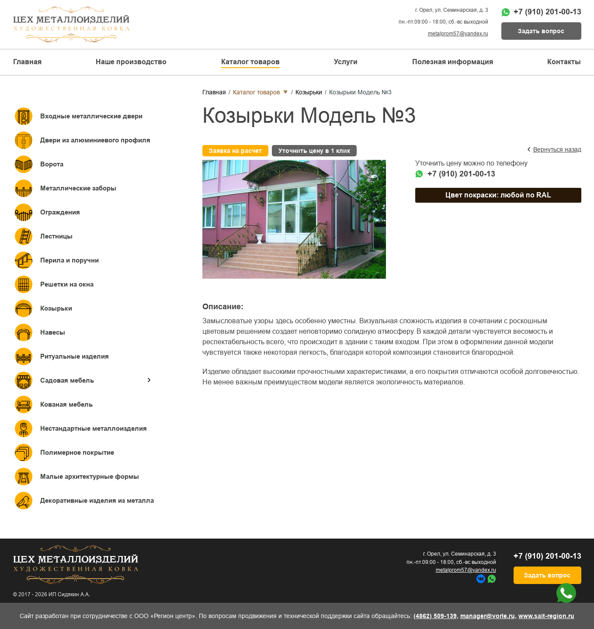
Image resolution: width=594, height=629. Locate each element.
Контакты (564, 62)
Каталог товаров (256, 92)
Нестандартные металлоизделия (93, 428)
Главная (27, 62)
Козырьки (56, 308)
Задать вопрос (541, 31)
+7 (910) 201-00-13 (547, 11)
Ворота (51, 164)
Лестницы (56, 236)
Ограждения (60, 212)
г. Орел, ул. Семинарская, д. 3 (451, 10)
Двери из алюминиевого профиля (95, 140)
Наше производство (131, 62)
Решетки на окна (67, 284)
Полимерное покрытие (77, 452)
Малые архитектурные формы (89, 476)
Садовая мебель (67, 380)
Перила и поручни (69, 260)
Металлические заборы (78, 188)
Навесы (52, 332)
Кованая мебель (66, 404)
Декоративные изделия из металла (97, 500)
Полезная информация (452, 62)
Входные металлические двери (91, 116)
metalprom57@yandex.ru (458, 34)
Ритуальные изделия (74, 356)
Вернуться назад (557, 149)
